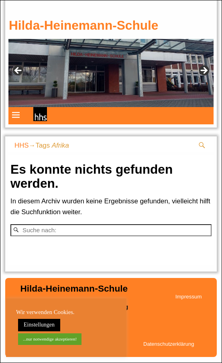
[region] (111, 73)
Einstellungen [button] (39, 325)
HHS (21, 145)
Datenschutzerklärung (168, 344)
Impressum (188, 297)
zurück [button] (18, 71)
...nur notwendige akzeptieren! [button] (50, 339)
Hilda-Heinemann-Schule (84, 25)
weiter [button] (204, 71)
